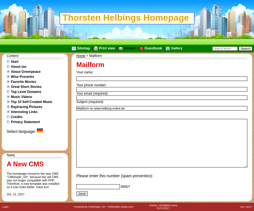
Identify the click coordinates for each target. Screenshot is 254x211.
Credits (16, 117)
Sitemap (83, 48)
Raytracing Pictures (26, 107)
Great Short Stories (26, 87)
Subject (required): (90, 102)
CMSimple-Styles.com (120, 206)
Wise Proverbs (22, 77)
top (242, 206)
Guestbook (153, 48)
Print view (107, 48)
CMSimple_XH (96, 206)
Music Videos (21, 97)
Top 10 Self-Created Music (31, 102)
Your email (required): (92, 93)
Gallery (176, 48)
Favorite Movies (23, 82)
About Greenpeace (26, 72)
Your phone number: (91, 85)
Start (14, 62)
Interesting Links (24, 112)
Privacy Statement (25, 122)
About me (18, 67)
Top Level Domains (26, 92)
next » (249, 206)
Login (5, 206)
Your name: (84, 72)
